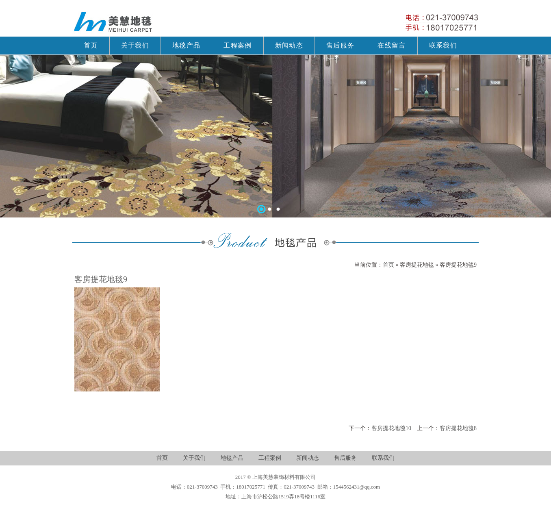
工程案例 (269, 458)
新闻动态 (307, 458)
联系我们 (383, 458)
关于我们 (194, 458)
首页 (389, 265)
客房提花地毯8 (458, 428)
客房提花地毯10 (391, 428)
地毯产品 (232, 458)
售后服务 (345, 458)
